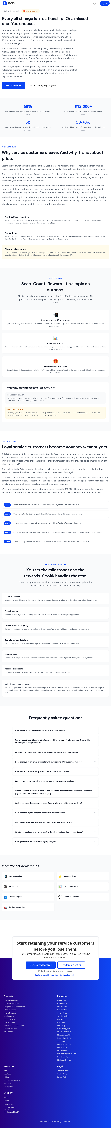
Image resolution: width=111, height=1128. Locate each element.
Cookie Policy (62, 1074)
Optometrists (62, 1013)
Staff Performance (10, 1029)
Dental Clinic (62, 1000)
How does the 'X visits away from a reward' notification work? (55, 771)
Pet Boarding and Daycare (67, 1054)
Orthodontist (62, 1003)
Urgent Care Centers (64, 1038)
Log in (94, 3)
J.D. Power (27, 130)
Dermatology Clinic (64, 1029)
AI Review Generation (11, 1003)
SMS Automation (10, 1010)
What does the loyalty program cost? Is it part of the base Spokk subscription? (55, 832)
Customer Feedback (11, 1000)
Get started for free (41, 965)
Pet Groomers (62, 1051)
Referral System (9, 1019)
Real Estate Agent (63, 1057)
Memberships (9, 1016)
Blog (5, 1071)
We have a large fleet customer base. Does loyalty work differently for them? (55, 803)
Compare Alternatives (12, 1080)
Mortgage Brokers (64, 1060)
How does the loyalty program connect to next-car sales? (55, 812)
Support (7, 1100)
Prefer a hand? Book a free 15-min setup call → (55, 975)
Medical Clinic (62, 1007)
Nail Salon (61, 1022)
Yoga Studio (61, 1041)
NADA (28, 114)
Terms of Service (63, 1071)
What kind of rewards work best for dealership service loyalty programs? (55, 752)
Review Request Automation (14, 1025)
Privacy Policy (62, 1077)
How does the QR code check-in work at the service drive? (55, 730)
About (6, 1097)
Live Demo (7, 1083)
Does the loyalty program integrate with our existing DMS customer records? (55, 762)
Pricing (6, 1077)
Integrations (8, 1032)
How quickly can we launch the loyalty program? (55, 841)
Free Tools (7, 1074)
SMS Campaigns (10, 1022)
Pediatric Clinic (62, 1010)
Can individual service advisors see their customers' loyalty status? (55, 822)
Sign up (104, 3)
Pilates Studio (62, 1047)
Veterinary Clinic (63, 1016)
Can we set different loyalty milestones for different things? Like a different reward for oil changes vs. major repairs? (55, 741)
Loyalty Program (10, 1013)
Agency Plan (8, 1086)
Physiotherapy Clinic (64, 1035)
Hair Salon (61, 1019)
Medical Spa (61, 1025)
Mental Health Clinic (64, 1032)
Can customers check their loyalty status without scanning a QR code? (55, 781)
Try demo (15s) (71, 965)
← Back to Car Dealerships (11, 11)
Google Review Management (14, 1007)
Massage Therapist (64, 1044)
